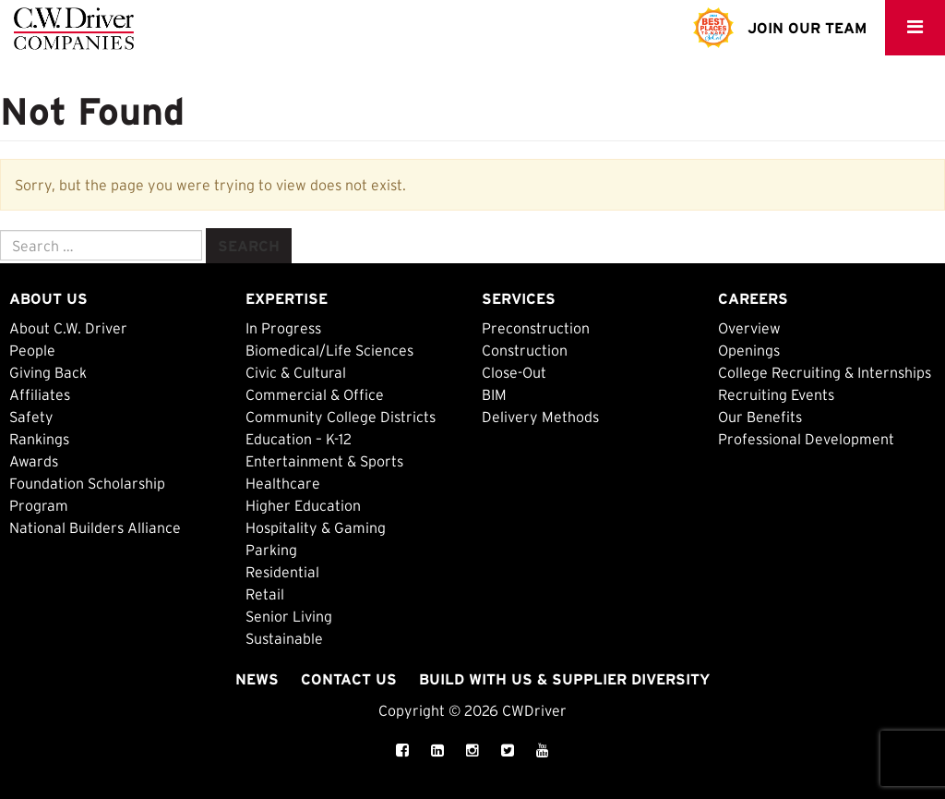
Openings (749, 350)
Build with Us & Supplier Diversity (564, 679)
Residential (282, 571)
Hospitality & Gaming (315, 527)
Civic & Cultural (295, 372)
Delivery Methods (540, 416)
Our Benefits (760, 416)
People (32, 350)
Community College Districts (340, 416)
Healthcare (282, 483)
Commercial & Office (314, 394)
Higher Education (303, 505)
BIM (494, 394)
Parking (271, 549)
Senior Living (288, 616)
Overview (749, 328)
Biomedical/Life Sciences (329, 350)
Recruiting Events (776, 394)
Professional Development (806, 438)
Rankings (39, 438)
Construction (525, 350)
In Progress (283, 328)
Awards (33, 461)
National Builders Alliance (95, 527)
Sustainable (284, 638)
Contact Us (349, 679)
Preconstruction (536, 328)
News (257, 679)
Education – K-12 (298, 438)
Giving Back (48, 372)
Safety (31, 416)
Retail (264, 594)
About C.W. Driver (68, 328)
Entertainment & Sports (324, 461)
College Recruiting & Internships (824, 372)
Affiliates (39, 394)
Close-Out (514, 372)
